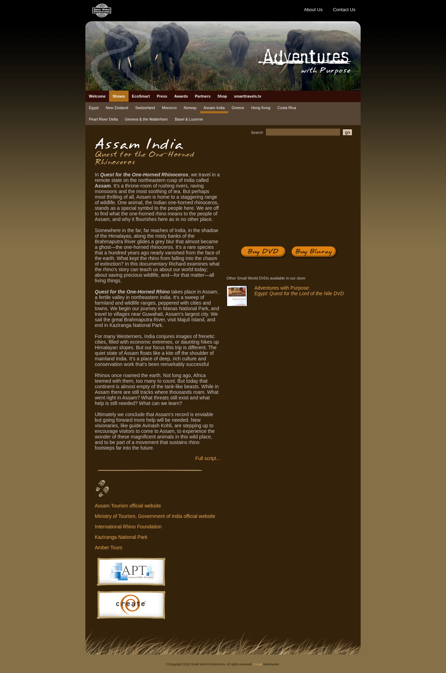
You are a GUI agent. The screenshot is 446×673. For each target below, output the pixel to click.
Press (162, 96)
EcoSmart (141, 96)
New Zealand (117, 108)
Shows (119, 96)
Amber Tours (108, 547)
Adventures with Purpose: (299, 290)
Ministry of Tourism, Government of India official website (155, 516)
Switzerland (145, 108)
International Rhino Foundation (128, 526)
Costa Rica (286, 108)
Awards (181, 96)
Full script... (207, 458)
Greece (238, 108)
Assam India (214, 108)
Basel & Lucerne (189, 119)
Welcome (97, 96)
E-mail (257, 664)
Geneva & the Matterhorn (146, 119)
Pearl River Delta (103, 119)
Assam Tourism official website (128, 505)
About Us (313, 9)
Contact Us (344, 9)
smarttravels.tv (247, 96)
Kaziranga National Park (121, 537)
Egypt (94, 108)
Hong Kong (260, 108)
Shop (222, 96)
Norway (190, 108)
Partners (202, 96)
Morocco (169, 108)
